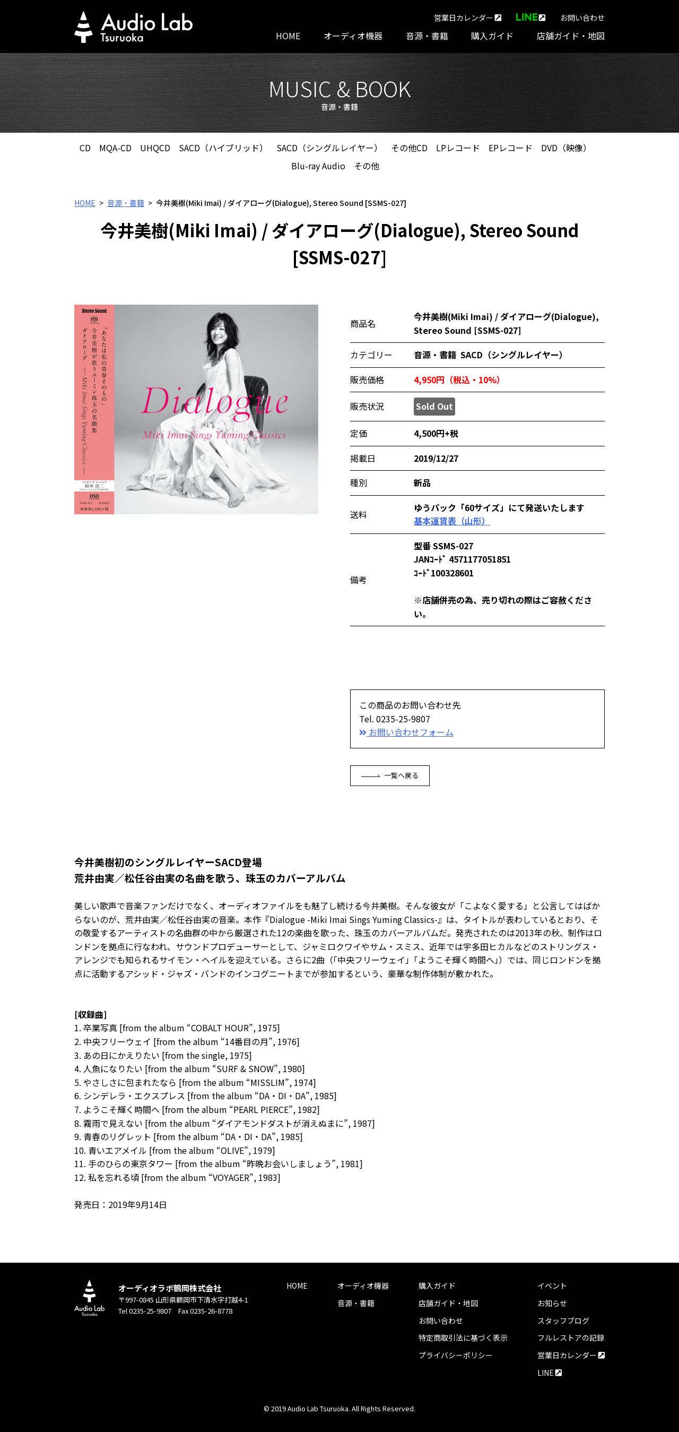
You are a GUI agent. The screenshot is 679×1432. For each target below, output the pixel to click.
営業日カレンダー (467, 17)
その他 (366, 165)
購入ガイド (492, 35)
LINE (549, 1372)
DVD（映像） (566, 147)
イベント (552, 1285)
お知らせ (552, 1303)
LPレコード (458, 147)
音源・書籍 (427, 35)
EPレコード (511, 147)
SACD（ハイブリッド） (223, 147)
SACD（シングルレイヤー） (329, 147)
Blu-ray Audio (318, 165)
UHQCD (155, 147)
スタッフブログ (563, 1320)
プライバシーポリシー (456, 1355)
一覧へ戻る (390, 775)
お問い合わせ (582, 17)
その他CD (409, 147)
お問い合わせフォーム (406, 732)
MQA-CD (115, 147)
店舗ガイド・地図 (571, 35)
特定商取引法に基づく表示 (463, 1337)
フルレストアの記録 (570, 1337)
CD (85, 147)
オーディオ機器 (353, 35)
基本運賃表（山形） (452, 520)
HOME (288, 35)
